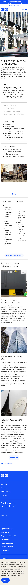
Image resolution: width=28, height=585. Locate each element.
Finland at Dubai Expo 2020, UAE (12, 421)
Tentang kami (5, 550)
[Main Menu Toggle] (26, 9)
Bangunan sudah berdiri (8, 536)
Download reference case (14, 255)
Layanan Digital (5, 539)
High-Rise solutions (7, 529)
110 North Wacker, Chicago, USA (12, 357)
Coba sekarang (18, 3)
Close (26, 2)
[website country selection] (23, 9)
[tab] (12, 194)
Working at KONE (6, 491)
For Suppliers (4, 495)
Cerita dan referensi (7, 546)
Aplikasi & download (7, 543)
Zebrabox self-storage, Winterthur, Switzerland (10, 301)
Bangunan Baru (5, 532)
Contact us (4, 488)
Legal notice (4, 558)
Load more (14, 458)
